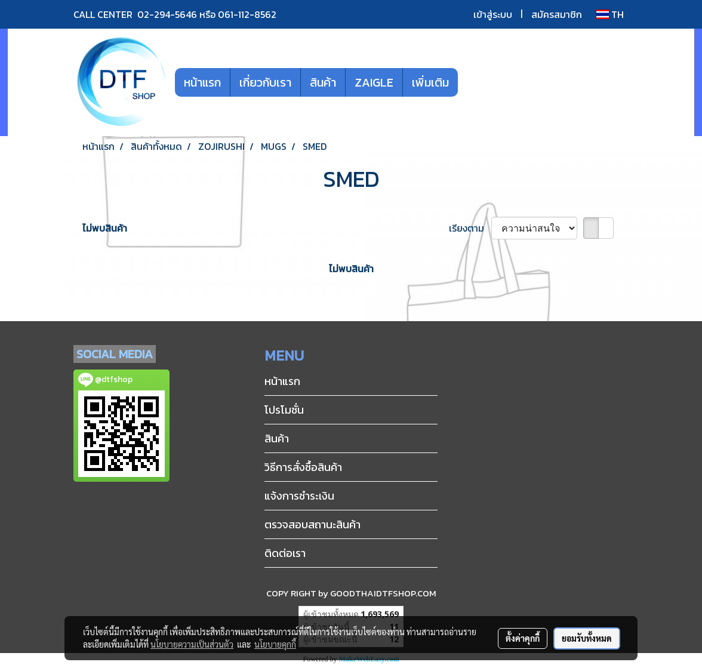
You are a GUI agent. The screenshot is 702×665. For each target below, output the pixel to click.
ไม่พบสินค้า (104, 228)
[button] (476, 82)
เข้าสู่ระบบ (492, 14)
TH (610, 14)
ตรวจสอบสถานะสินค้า (312, 524)
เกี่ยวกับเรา (265, 82)
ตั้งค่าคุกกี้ (523, 638)
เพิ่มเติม (430, 82)
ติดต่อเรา (285, 553)
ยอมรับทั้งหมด (587, 638)
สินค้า (323, 82)
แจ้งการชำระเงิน (299, 496)
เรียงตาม (470, 228)
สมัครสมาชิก (556, 14)
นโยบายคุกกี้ (275, 644)
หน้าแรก (202, 82)
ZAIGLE (374, 82)
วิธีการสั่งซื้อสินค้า (303, 467)
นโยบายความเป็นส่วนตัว (191, 644)
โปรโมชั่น (284, 410)
